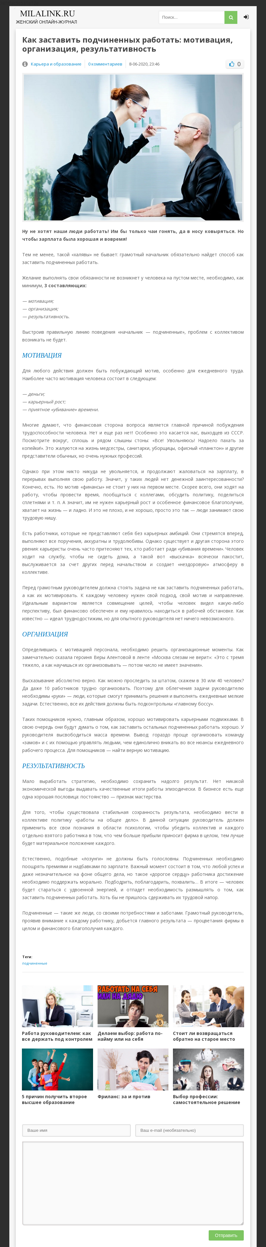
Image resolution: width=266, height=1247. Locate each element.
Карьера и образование (56, 64)
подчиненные (34, 963)
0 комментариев (105, 64)
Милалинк (46, 17)
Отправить (226, 1235)
